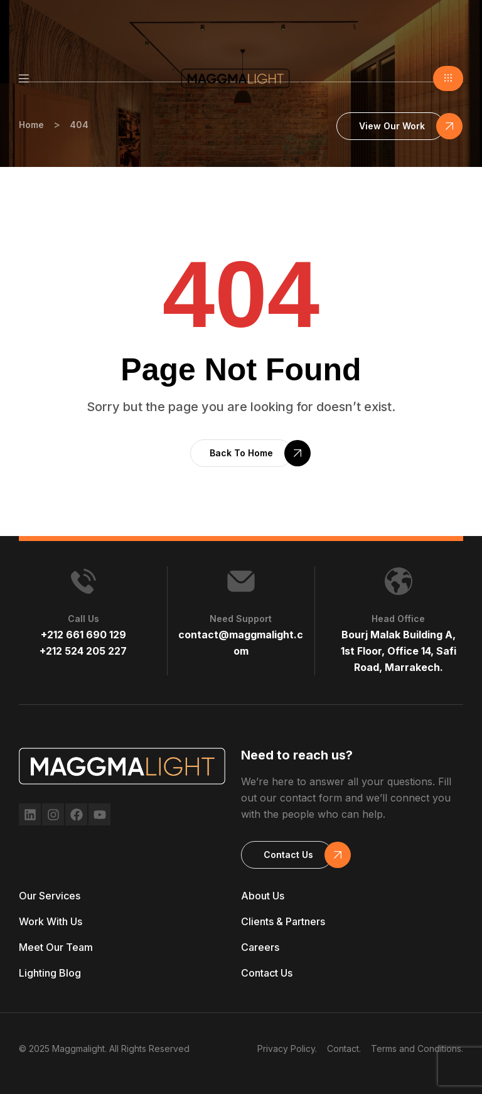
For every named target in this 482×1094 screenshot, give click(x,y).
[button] (448, 78)
